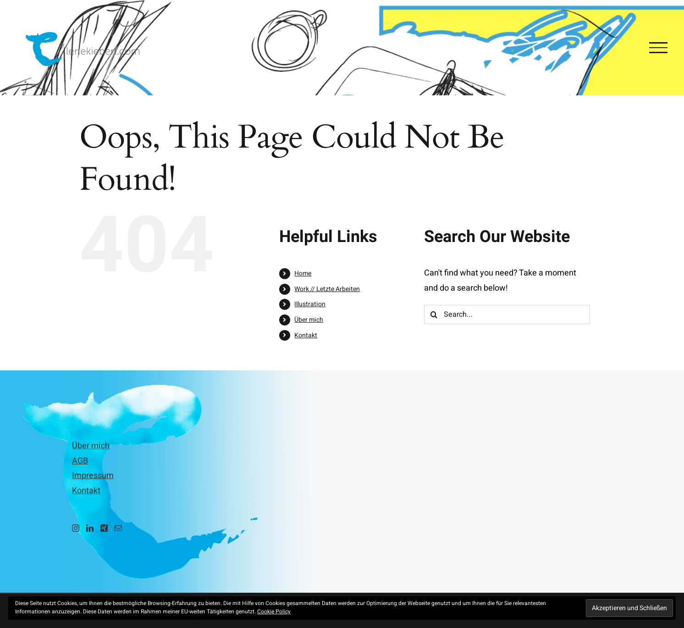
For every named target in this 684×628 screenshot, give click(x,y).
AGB (80, 461)
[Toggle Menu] (658, 47)
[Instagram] (75, 528)
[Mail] (118, 528)
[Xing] (104, 528)
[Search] (433, 314)
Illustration (309, 304)
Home (302, 273)
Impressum (93, 475)
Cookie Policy (274, 611)
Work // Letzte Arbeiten (327, 289)
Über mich (308, 320)
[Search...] (507, 314)
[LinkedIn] (90, 528)
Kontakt (305, 335)
